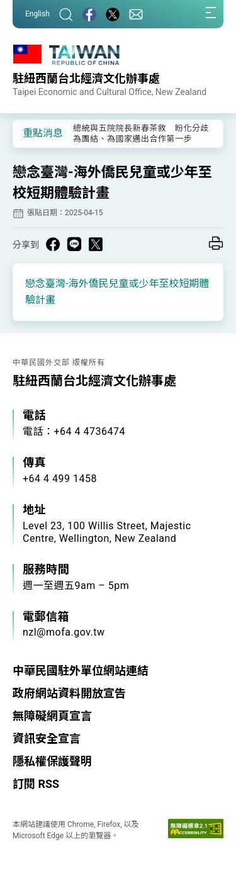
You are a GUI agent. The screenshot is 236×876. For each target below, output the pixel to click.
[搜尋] (66, 14)
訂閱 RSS (36, 783)
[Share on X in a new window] (95, 244)
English (37, 13)
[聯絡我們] (136, 14)
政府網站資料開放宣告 (69, 693)
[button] (31, 132)
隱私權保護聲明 (52, 761)
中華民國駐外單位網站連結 (81, 670)
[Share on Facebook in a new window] (52, 244)
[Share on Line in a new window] (74, 244)
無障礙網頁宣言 (52, 715)
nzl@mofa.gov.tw (64, 632)
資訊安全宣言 (47, 738)
